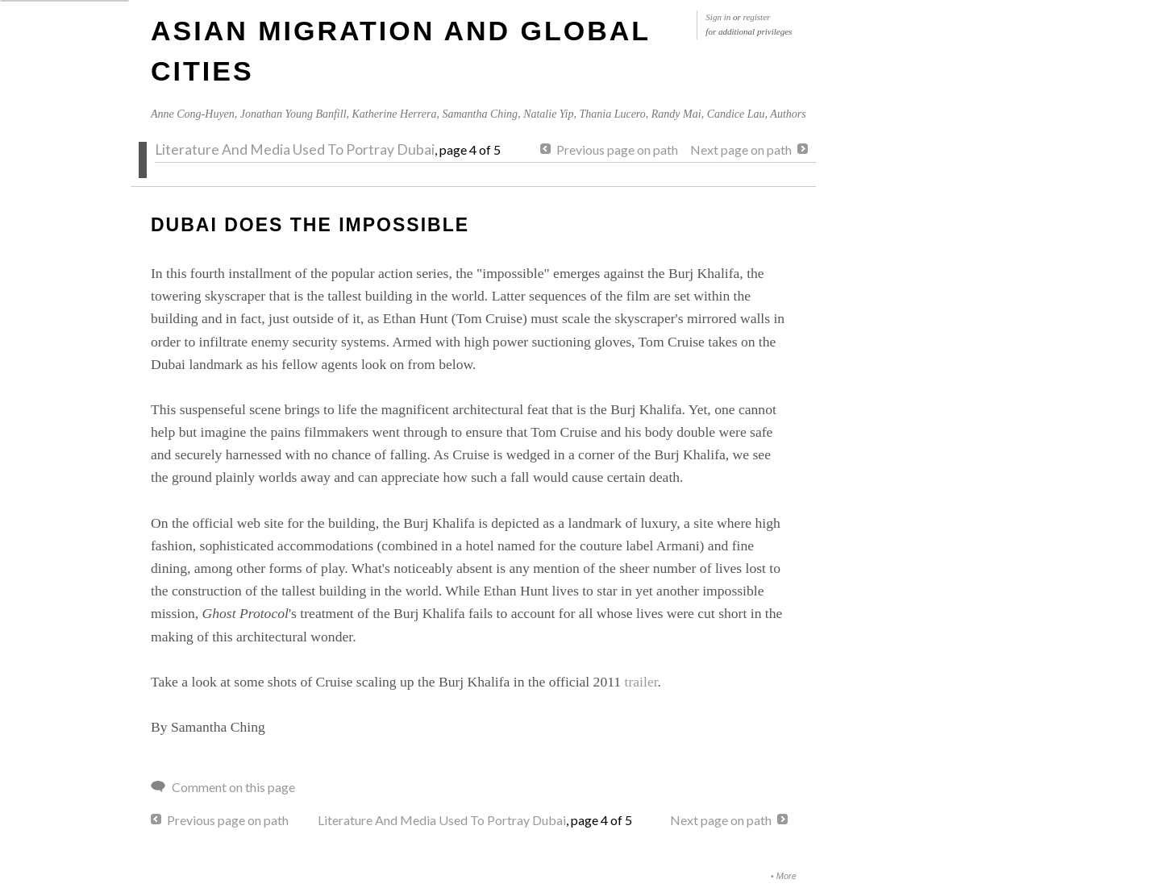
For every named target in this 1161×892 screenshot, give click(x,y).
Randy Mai (676, 114)
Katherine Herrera (394, 114)
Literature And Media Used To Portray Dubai (295, 149)
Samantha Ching (480, 114)
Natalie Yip (548, 114)
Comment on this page (233, 787)
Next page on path (741, 149)
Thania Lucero (612, 114)
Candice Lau (736, 114)
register (757, 17)
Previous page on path (617, 149)
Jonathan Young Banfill (293, 114)
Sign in (717, 17)
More (786, 876)
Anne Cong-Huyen (193, 114)
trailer (641, 682)
